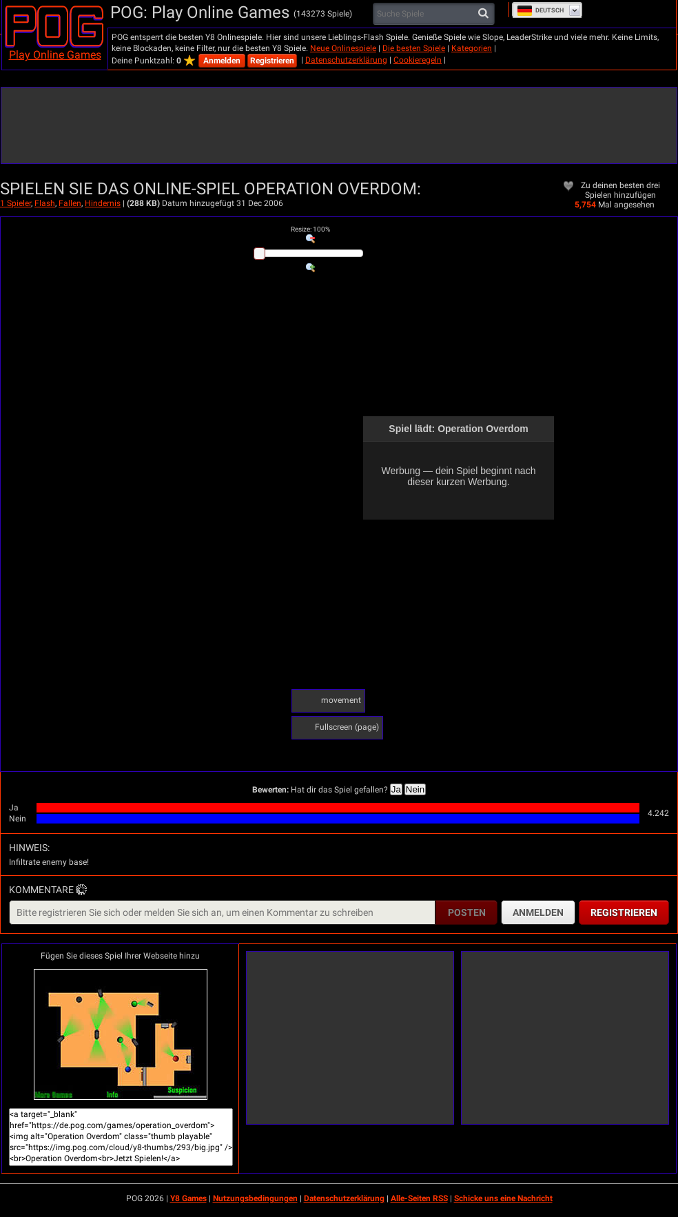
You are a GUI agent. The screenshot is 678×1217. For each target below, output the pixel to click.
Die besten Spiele (413, 48)
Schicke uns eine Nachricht (503, 1198)
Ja (396, 789)
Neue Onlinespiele (343, 48)
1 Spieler (15, 203)
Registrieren (272, 60)
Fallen (70, 203)
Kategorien (471, 48)
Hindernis (103, 203)
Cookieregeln (417, 60)
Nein (415, 789)
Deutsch (540, 10)
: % (310, 229)
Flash (44, 203)
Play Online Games (55, 54)
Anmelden (221, 60)
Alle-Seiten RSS (419, 1198)
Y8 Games (188, 1198)
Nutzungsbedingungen (255, 1198)
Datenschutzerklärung (346, 60)
